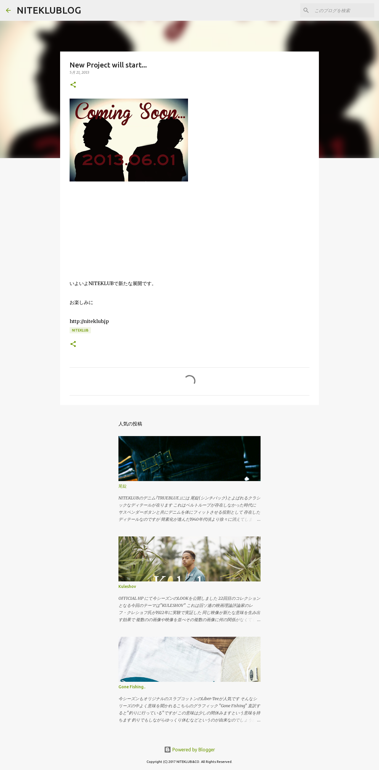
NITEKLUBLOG (49, 10)
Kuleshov (127, 586)
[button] (73, 85)
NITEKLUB (80, 330)
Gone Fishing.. (131, 686)
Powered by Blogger (189, 749)
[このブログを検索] (343, 10)
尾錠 (122, 486)
